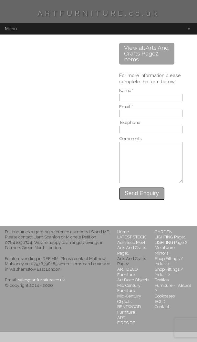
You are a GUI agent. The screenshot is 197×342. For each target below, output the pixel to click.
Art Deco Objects (133, 289)
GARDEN (163, 241)
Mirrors (161, 262)
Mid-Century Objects (129, 308)
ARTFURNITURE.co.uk (98, 13)
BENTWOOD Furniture (129, 319)
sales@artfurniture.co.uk (41, 289)
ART (121, 327)
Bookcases (165, 305)
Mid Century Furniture (128, 298)
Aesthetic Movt (131, 252)
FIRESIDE (126, 332)
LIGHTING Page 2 (171, 252)
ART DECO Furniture (127, 282)
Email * (126, 107)
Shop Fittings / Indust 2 (169, 282)
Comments (130, 138)
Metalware (165, 257)
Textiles (162, 289)
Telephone (129, 122)
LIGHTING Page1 (170, 246)
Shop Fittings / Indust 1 (169, 271)
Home (123, 241)
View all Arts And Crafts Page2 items (146, 53)
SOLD (160, 311)
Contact (162, 316)
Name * (126, 90)
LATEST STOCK (131, 246)
